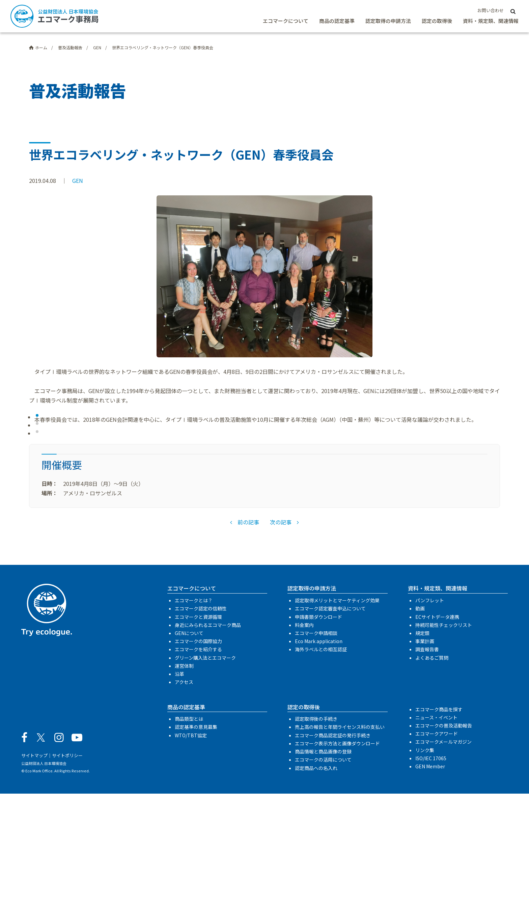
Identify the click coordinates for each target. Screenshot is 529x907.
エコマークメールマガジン (443, 855)
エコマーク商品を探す (439, 822)
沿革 (179, 787)
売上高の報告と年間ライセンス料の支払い (340, 840)
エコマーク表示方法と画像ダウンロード (337, 857)
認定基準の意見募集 (196, 840)
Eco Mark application (318, 754)
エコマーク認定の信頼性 (201, 722)
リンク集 (424, 863)
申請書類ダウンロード (318, 730)
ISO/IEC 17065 (430, 872)
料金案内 (304, 738)
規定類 (422, 746)
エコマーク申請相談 (316, 746)
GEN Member (430, 880)
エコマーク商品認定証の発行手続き (332, 848)
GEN (77, 180)
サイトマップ (34, 869)
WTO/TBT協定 (191, 848)
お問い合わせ (490, 10)
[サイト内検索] (513, 10)
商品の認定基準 (337, 20)
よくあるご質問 (431, 771)
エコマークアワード (436, 847)
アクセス (184, 795)
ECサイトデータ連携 (437, 730)
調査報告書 (427, 763)
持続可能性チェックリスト (443, 738)
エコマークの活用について (323, 873)
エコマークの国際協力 (198, 754)
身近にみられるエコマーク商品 (208, 738)
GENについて (189, 746)
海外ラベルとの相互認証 (321, 763)
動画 (420, 722)
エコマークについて (285, 20)
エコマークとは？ (194, 714)
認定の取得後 (437, 20)
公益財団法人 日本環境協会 (43, 876)
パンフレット (429, 714)
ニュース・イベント (436, 830)
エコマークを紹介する (198, 763)
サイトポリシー (67, 869)
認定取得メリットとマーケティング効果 (337, 714)
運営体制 (184, 779)
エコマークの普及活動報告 (443, 839)
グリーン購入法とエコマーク (205, 771)
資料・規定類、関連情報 (491, 20)
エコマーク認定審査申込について (330, 722)
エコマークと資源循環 (198, 730)
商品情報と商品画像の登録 (323, 865)
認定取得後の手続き (316, 832)
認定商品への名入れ (316, 881)
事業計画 (424, 754)
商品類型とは (189, 832)
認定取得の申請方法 (388, 20)
